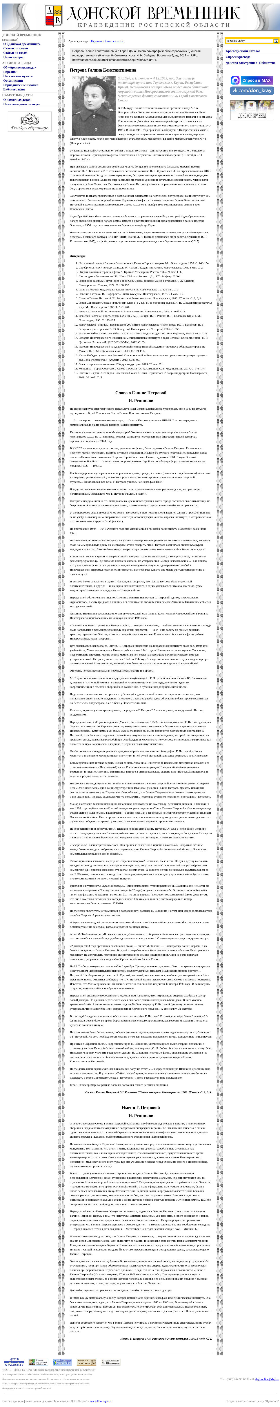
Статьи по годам (15, 52)
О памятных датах (16, 99)
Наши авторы (13, 57)
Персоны (9, 72)
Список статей (114, 41)
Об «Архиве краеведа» (19, 67)
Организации (13, 80)
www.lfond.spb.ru (100, 1401)
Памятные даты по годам (21, 104)
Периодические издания (20, 85)
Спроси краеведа (238, 57)
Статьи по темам (15, 48)
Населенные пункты (18, 76)
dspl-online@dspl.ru (267, 1379)
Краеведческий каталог (243, 51)
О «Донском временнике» (22, 44)
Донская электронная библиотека (251, 63)
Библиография (14, 89)
